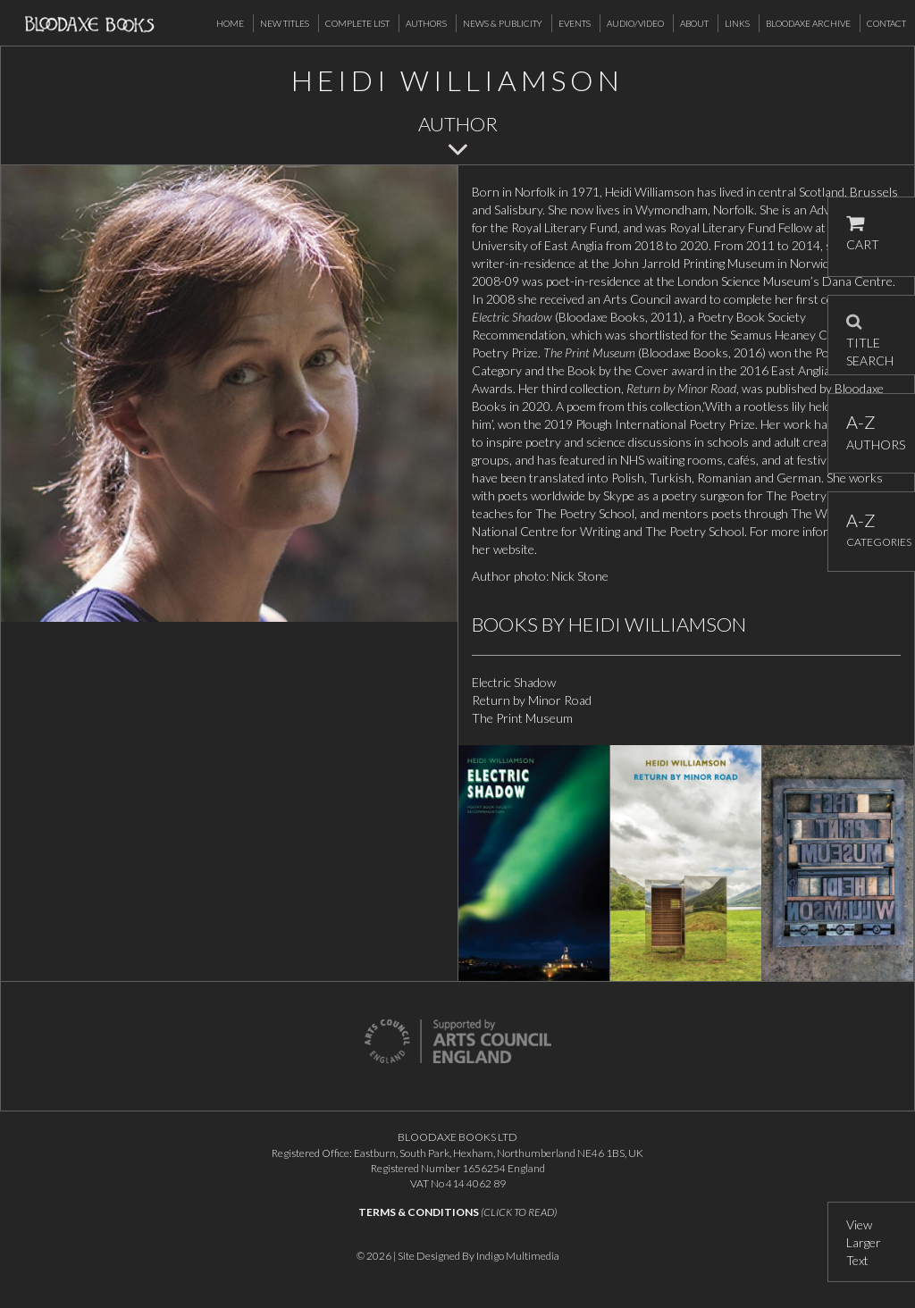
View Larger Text (863, 1242)
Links (737, 23)
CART (862, 233)
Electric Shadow (514, 682)
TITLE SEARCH (870, 335)
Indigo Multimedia (517, 1255)
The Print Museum (522, 717)
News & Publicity (502, 23)
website (513, 549)
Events (574, 23)
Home (230, 23)
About (694, 23)
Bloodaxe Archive (808, 23)
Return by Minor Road (532, 700)
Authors (426, 23)
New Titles (284, 23)
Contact (886, 23)
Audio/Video (635, 23)
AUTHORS (871, 432)
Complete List (357, 23)
